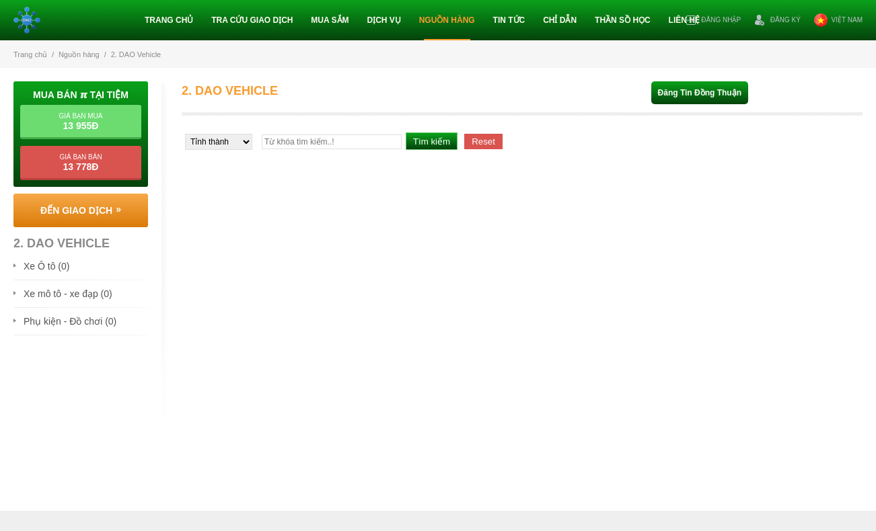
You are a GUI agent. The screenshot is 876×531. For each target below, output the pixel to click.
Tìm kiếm (431, 141)
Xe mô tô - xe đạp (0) (68, 293)
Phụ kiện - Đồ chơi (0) (70, 321)
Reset (483, 141)
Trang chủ (169, 20)
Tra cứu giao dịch (252, 20)
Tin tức (509, 20)
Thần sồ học (623, 20)
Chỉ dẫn (560, 20)
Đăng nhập (713, 20)
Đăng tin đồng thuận (699, 92)
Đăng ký (777, 20)
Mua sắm (330, 20)
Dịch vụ (383, 20)
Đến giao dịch (76, 210)
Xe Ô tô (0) (46, 266)
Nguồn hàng (447, 20)
